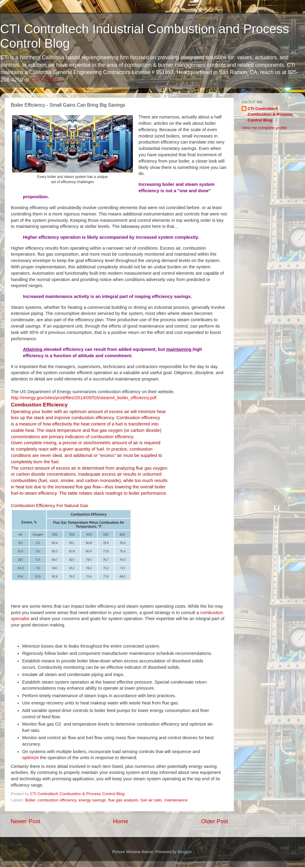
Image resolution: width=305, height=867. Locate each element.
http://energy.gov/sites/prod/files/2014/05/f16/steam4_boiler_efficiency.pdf (83, 397)
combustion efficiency (57, 800)
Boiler (30, 800)
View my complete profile (264, 127)
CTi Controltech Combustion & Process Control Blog (270, 114)
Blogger (185, 851)
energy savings (92, 800)
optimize (30, 757)
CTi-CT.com (44, 80)
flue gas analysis (123, 800)
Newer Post (25, 821)
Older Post (214, 821)
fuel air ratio (151, 800)
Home (120, 821)
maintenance (176, 800)
